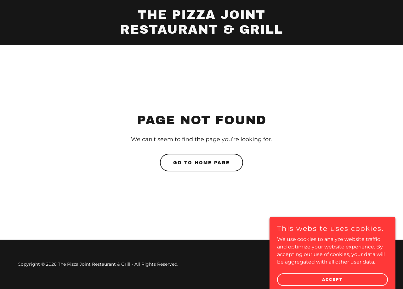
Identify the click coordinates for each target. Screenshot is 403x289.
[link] (202, 32)
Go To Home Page (201, 162)
